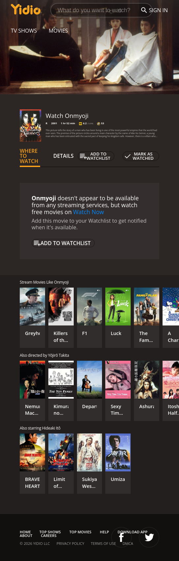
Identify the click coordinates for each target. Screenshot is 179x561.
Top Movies (80, 531)
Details (63, 155)
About (26, 535)
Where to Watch (29, 156)
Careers (48, 535)
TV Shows (24, 30)
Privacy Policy (70, 543)
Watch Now (88, 212)
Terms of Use (103, 543)
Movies (58, 30)
